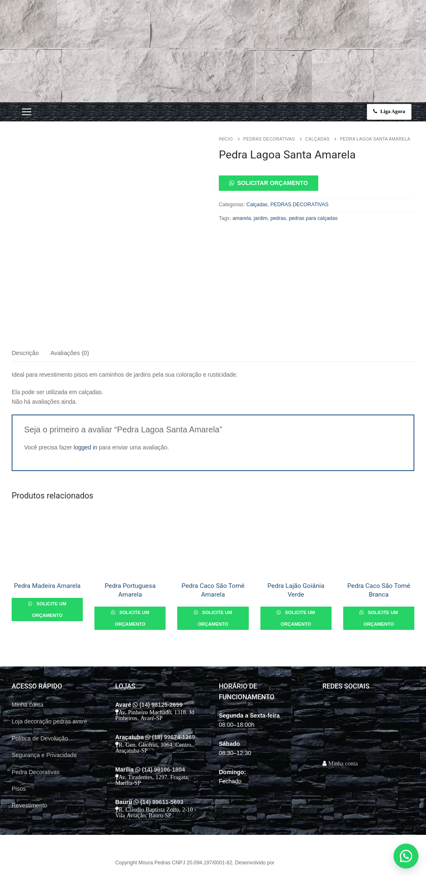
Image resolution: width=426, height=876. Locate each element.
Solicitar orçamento (272, 183)
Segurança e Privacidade (44, 755)
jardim (260, 218)
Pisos (19, 788)
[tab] (25, 353)
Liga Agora (389, 111)
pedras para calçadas (313, 218)
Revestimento (29, 805)
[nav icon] (27, 111)
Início (226, 139)
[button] (316, 182)
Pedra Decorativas (35, 772)
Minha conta (27, 704)
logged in (85, 447)
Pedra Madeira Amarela (47, 586)
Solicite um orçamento (49, 609)
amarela (242, 218)
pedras (278, 218)
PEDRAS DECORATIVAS (269, 139)
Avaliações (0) (69, 353)
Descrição (25, 353)
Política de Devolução (40, 738)
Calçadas (317, 139)
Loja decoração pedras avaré (49, 721)
